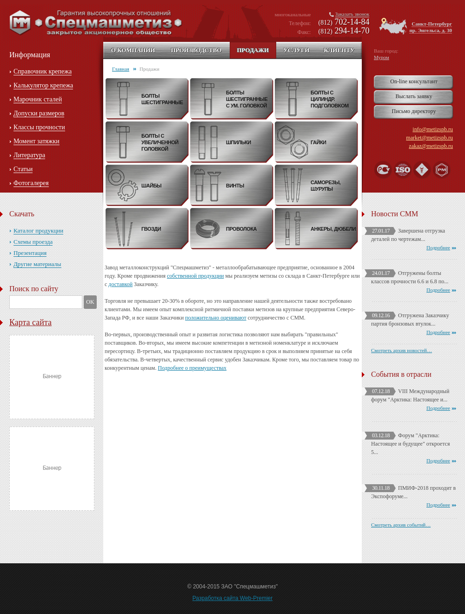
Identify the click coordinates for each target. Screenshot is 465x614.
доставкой (120, 284)
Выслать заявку (413, 96)
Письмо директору (414, 111)
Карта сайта (30, 322)
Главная (120, 69)
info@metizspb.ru (432, 129)
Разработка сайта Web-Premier (233, 598)
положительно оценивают (215, 317)
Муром (381, 57)
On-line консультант (413, 81)
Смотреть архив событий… (401, 524)
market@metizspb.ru (429, 137)
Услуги (296, 50)
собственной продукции (195, 276)
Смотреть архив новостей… (401, 350)
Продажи (253, 50)
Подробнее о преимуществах (192, 368)
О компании (133, 50)
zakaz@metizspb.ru (431, 146)
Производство (196, 50)
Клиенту (339, 50)
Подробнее (438, 247)
